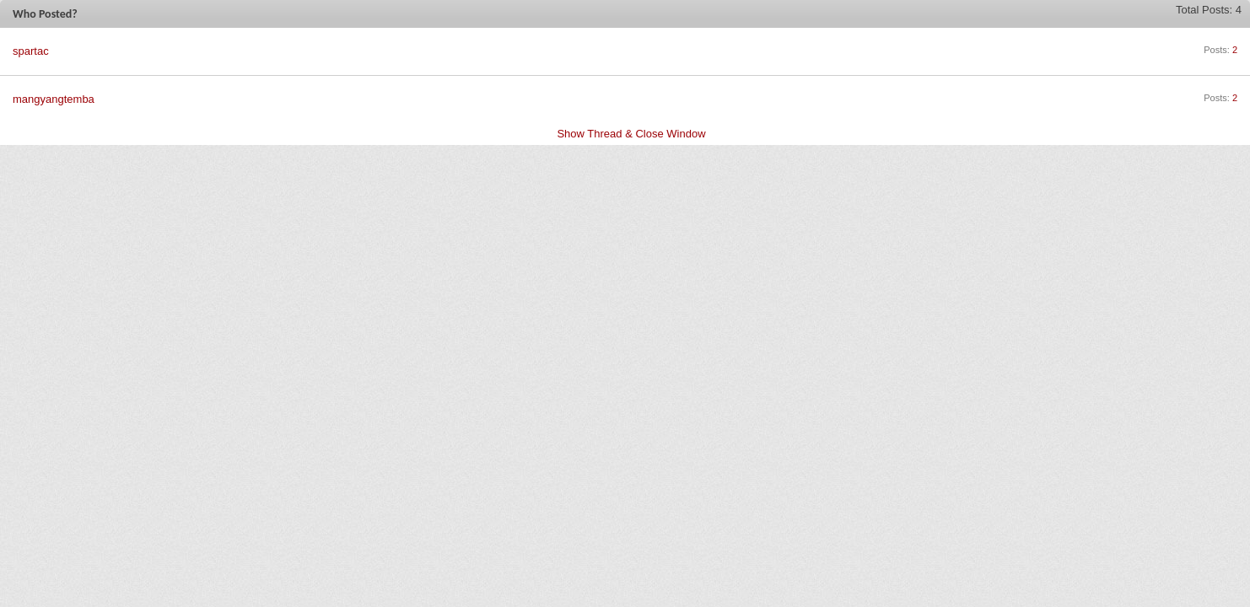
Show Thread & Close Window (631, 133)
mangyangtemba (53, 99)
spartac (31, 51)
